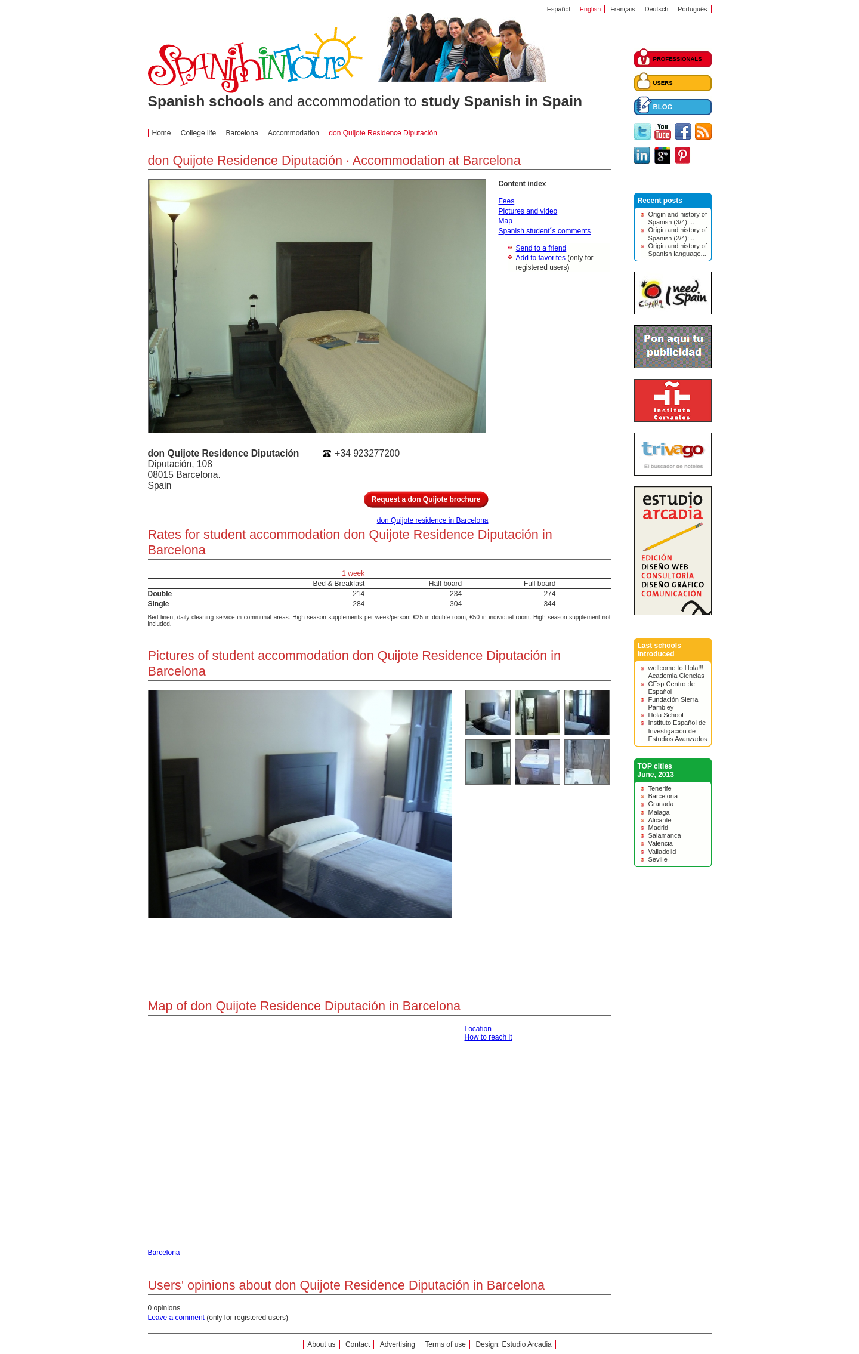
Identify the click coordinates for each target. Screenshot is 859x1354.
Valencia (660, 843)
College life (198, 133)
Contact (357, 1344)
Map (505, 221)
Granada (661, 803)
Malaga (659, 812)
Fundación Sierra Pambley (673, 703)
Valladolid (662, 851)
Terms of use (445, 1344)
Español (558, 9)
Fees (507, 201)
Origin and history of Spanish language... (677, 249)
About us (321, 1344)
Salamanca (664, 835)
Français (622, 9)
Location (478, 1029)
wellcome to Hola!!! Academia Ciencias (676, 671)
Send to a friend (541, 248)
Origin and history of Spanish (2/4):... (677, 233)
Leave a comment (176, 1317)
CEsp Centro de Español (671, 687)
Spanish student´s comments (545, 231)
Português (692, 9)
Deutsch (657, 9)
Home (161, 133)
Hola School (666, 714)
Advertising (397, 1344)
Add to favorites (541, 258)
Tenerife (660, 788)
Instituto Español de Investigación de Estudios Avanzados (677, 730)
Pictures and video (528, 211)
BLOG (663, 106)
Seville (658, 859)
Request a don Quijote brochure (426, 499)
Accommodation (293, 133)
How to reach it (488, 1037)
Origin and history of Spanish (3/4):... (677, 218)
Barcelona (242, 133)
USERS (663, 82)
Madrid (658, 827)
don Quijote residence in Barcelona (433, 520)
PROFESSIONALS (677, 58)
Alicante (660, 819)
